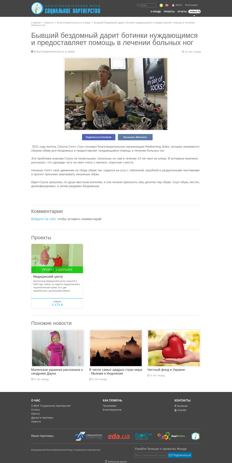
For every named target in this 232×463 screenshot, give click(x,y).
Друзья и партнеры (42, 417)
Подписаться (180, 455)
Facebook (181, 406)
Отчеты (182, 11)
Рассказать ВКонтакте (135, 137)
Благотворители (112, 409)
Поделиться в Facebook (98, 137)
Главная (36, 22)
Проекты (169, 11)
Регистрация (191, 5)
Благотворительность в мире (74, 22)
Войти (179, 5)
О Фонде (156, 11)
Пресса (35, 413)
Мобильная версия (116, 461)
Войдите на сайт (43, 219)
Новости (195, 11)
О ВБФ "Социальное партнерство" (51, 405)
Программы (109, 405)
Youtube (180, 410)
